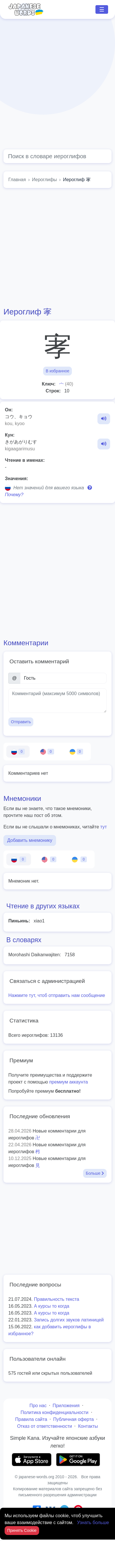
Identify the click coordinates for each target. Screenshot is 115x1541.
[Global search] (57, 156)
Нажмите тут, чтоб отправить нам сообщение (56, 995)
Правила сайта (31, 1419)
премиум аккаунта (68, 1082)
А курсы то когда (51, 1306)
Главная (17, 179)
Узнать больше (93, 1522)
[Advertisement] (54, 84)
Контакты (88, 1426)
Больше (95, 1173)
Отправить (21, 721)
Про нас (37, 1405)
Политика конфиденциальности (54, 1412)
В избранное (57, 371)
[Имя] (63, 678)
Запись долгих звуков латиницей (69, 1319)
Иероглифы (44, 179)
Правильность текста (56, 1299)
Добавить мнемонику (29, 840)
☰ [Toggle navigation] (101, 9)
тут (103, 826)
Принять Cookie (22, 1530)
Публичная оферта (73, 1419)
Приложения (66, 1405)
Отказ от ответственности (44, 1426)
